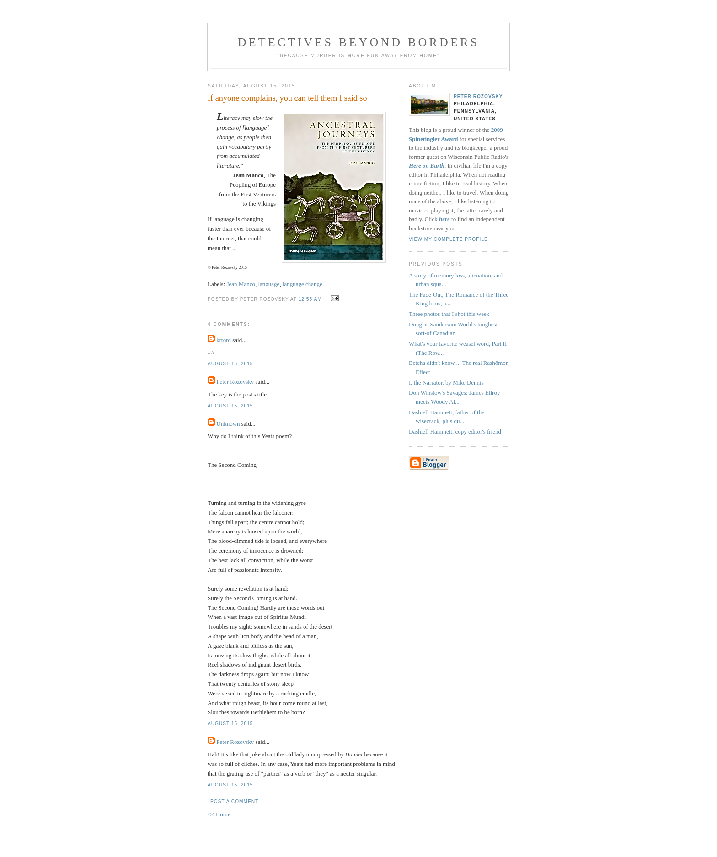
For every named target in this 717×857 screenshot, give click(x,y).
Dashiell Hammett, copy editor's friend (455, 431)
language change (302, 284)
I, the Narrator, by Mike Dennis (446, 382)
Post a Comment (234, 801)
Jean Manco (241, 284)
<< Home (219, 814)
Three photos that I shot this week (449, 313)
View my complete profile (448, 239)
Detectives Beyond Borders (359, 42)
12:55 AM (310, 299)
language (268, 284)
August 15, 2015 (230, 363)
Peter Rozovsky (235, 381)
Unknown (228, 423)
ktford (223, 339)
